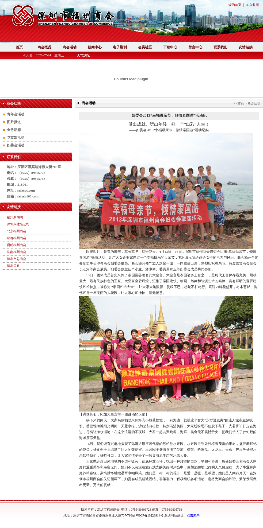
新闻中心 (95, 47)
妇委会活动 (15, 145)
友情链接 (246, 47)
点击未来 (193, 515)
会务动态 (14, 130)
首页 (19, 47)
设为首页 (234, 5)
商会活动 (70, 47)
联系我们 (220, 47)
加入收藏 (252, 5)
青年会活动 (15, 114)
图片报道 (14, 122)
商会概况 (44, 47)
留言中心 (195, 47)
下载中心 (170, 47)
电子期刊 (120, 47)
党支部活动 (15, 137)
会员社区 (145, 47)
